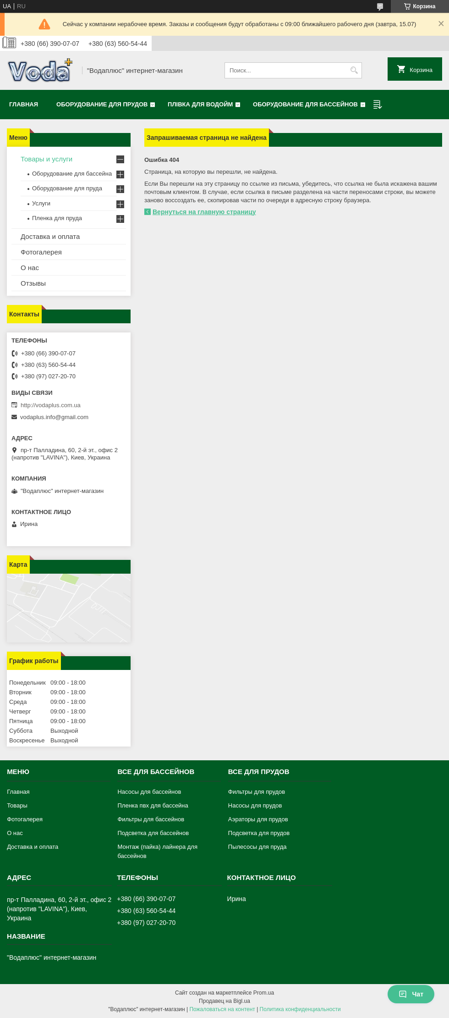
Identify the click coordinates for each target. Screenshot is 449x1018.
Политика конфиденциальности (300, 1009)
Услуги (41, 203)
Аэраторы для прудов (258, 819)
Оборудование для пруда (67, 188)
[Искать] (354, 70)
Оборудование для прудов (102, 104)
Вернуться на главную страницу (204, 212)
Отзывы (33, 283)
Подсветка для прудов (259, 833)
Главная (23, 104)
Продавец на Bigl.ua (224, 1001)
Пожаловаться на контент (222, 1009)
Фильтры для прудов (256, 791)
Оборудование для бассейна (72, 173)
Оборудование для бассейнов (305, 104)
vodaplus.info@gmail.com (54, 417)
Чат (411, 994)
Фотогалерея (41, 252)
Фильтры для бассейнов (150, 819)
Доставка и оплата (50, 236)
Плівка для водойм (200, 104)
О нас (30, 267)
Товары (17, 805)
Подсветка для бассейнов (153, 833)
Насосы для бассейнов (149, 791)
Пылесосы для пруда (257, 846)
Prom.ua (263, 993)
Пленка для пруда (57, 218)
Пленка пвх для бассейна (152, 805)
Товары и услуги (46, 159)
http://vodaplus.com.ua (51, 405)
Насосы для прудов (255, 805)
